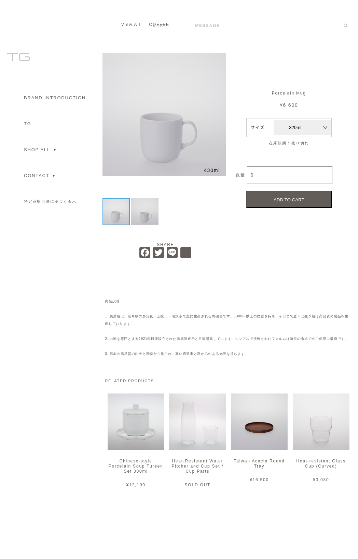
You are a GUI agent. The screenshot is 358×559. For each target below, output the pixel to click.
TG (27, 123)
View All (130, 24)
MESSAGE (207, 25)
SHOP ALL (40, 149)
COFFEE (159, 24)
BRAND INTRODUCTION (55, 97)
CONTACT (40, 175)
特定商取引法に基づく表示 (50, 201)
